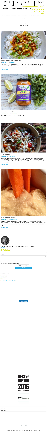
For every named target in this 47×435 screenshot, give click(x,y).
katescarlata (5, 62)
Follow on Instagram (24, 301)
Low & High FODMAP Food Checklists (9, 280)
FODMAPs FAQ (4, 275)
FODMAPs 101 (4, 277)
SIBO (2, 278)
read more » (3, 247)
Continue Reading (4, 69)
